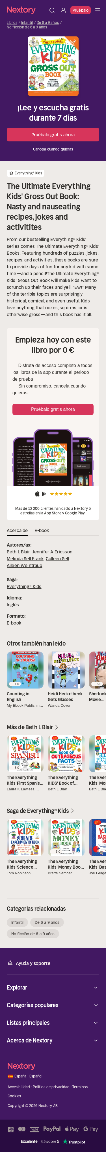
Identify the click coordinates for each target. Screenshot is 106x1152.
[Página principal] (26, 10)
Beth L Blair (18, 552)
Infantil (27, 22)
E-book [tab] (41, 530)
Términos (80, 1087)
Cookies (14, 1096)
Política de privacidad (51, 1087)
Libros (12, 22)
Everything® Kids (24, 586)
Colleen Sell (57, 558)
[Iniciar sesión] (63, 10)
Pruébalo (80, 10)
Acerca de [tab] (17, 530)
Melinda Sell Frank (25, 558)
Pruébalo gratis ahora (53, 134)
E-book (14, 623)
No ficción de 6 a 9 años (27, 27)
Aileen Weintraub (24, 565)
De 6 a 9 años (48, 22)
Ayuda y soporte (28, 962)
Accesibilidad (19, 1087)
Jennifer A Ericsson (52, 552)
